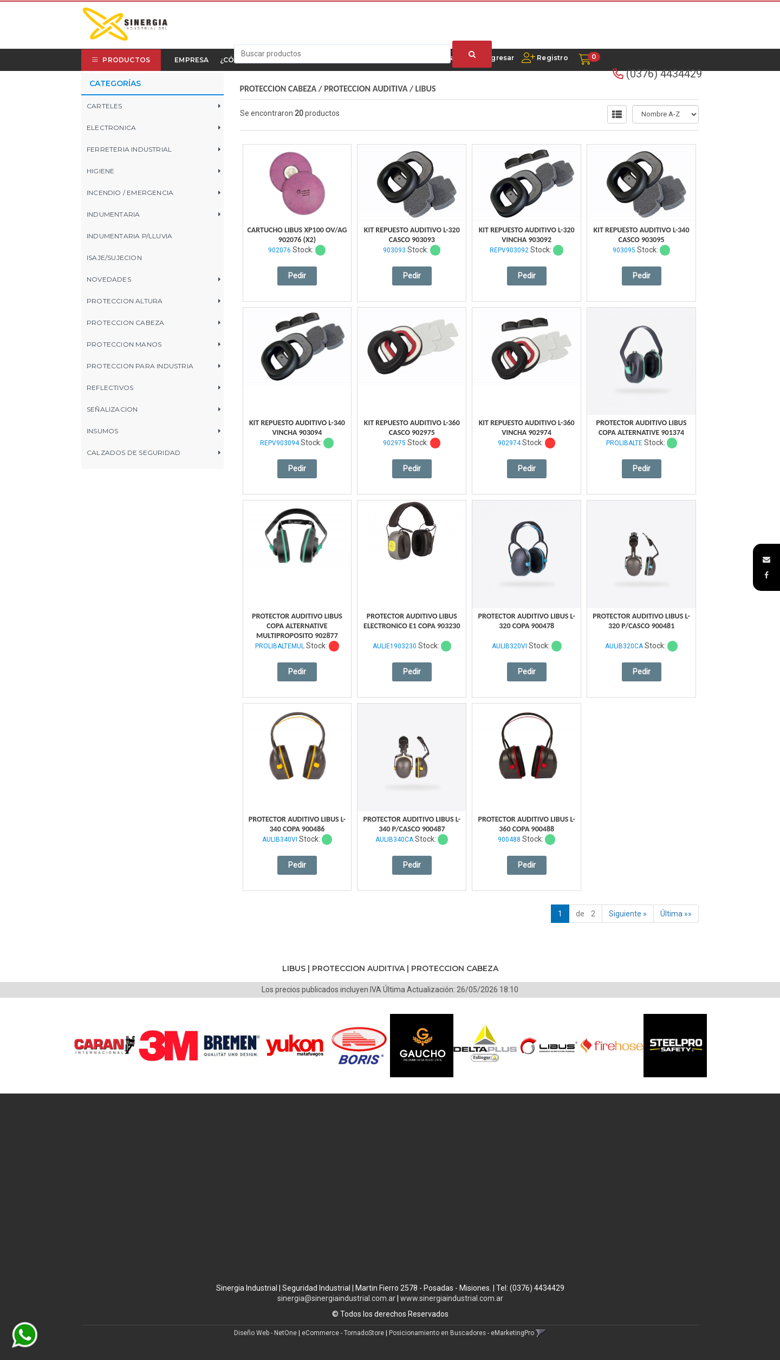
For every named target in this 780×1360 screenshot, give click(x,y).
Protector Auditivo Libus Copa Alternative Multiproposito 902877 (297, 625)
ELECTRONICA (111, 127)
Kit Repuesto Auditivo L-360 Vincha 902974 (527, 427)
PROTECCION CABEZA (125, 322)
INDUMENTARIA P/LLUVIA (129, 236)
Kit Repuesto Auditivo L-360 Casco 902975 (412, 427)
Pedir (297, 275)
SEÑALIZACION (112, 409)
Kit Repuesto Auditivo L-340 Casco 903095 (642, 234)
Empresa (191, 60)
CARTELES (104, 106)
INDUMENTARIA (113, 214)
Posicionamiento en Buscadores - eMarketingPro (461, 1333)
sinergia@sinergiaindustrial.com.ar (336, 1298)
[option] (104, 1045)
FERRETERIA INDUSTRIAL (129, 149)
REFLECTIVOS (110, 387)
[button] (766, 559)
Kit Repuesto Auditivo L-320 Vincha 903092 (527, 234)
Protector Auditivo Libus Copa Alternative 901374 (641, 427)
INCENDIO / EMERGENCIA (130, 192)
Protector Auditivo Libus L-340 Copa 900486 (297, 824)
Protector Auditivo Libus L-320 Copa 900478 (526, 620)
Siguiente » (628, 913)
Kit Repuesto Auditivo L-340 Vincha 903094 (297, 427)
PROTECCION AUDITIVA (365, 88)
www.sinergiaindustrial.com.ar (451, 1298)
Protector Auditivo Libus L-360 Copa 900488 (526, 824)
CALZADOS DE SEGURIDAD (133, 452)
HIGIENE (100, 171)
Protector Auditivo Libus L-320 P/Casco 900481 (641, 620)
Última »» (676, 913)
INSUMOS (102, 431)
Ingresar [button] (499, 58)
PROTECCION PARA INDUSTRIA (140, 366)
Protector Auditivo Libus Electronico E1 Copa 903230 (411, 620)
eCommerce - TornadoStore (343, 1333)
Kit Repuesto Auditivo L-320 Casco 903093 (412, 234)
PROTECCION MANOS (124, 344)
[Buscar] (472, 54)
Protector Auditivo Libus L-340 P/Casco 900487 (411, 824)
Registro (551, 58)
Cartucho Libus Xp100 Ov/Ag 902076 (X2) (297, 234)
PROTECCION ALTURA (124, 301)
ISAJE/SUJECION (114, 257)
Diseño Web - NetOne (265, 1333)
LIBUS (425, 88)
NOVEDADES (109, 279)
